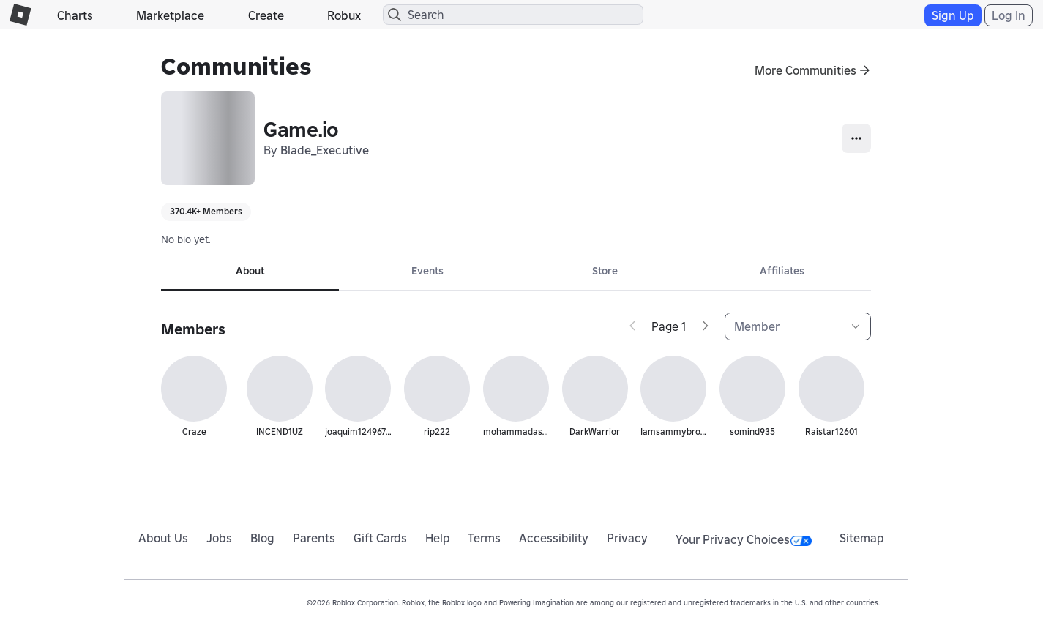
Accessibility (553, 538)
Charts (75, 15)
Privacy (627, 538)
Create (266, 15)
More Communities (805, 70)
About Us (163, 538)
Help (437, 538)
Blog (262, 538)
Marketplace (170, 15)
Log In (1008, 15)
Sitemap (862, 538)
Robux (344, 15)
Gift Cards (380, 538)
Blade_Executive (324, 150)
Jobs (219, 538)
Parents (314, 538)
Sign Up (953, 15)
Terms (484, 538)
